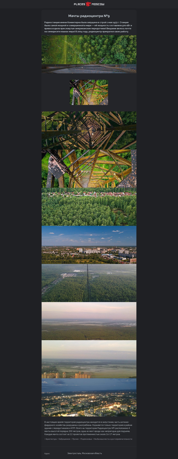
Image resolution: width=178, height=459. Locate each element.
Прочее (76, 439)
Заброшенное (64, 439)
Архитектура (51, 439)
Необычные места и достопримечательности (113, 439)
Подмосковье (86, 439)
